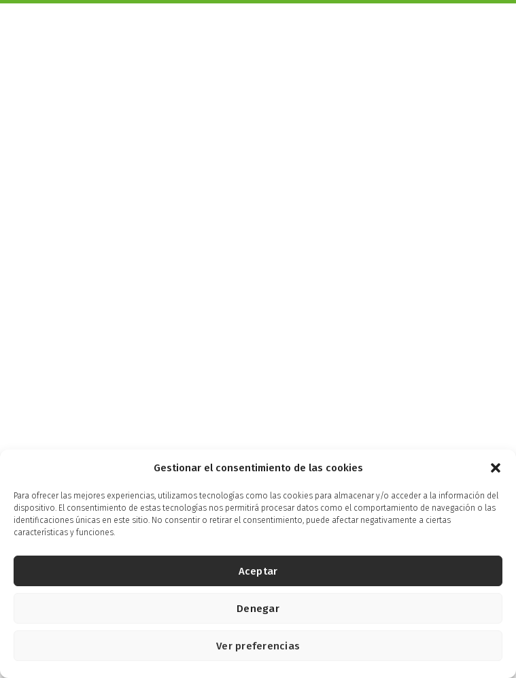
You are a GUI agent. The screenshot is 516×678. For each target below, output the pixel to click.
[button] (495, 468)
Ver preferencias (258, 646)
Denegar (258, 609)
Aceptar (258, 571)
